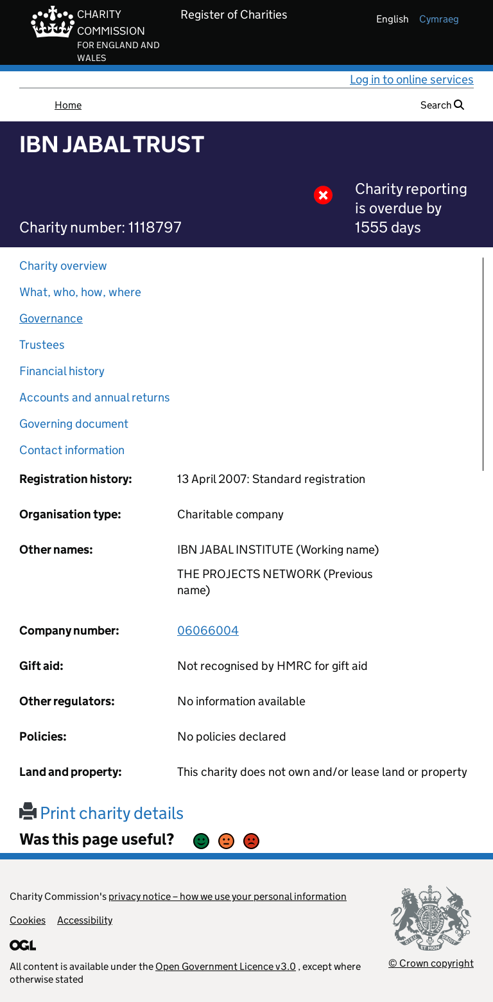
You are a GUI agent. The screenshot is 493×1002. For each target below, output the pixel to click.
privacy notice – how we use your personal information (227, 896)
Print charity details (101, 812)
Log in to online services (412, 79)
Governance (51, 318)
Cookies (28, 920)
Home (68, 105)
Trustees (42, 344)
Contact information (72, 450)
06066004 (208, 630)
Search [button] (442, 105)
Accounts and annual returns (94, 397)
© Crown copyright (431, 963)
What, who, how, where (80, 292)
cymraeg (439, 19)
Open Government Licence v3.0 (225, 966)
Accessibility (84, 920)
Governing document (73, 423)
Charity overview (63, 265)
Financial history (62, 371)
